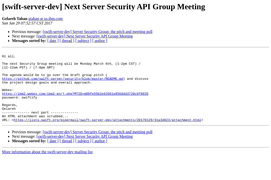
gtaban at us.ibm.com (46, 18)
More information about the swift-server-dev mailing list (47, 166)
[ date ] (53, 40)
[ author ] (99, 40)
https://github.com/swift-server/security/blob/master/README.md (62, 84)
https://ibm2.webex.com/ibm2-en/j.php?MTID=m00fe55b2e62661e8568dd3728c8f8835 (75, 102)
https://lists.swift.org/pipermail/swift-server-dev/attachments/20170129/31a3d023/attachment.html (107, 134)
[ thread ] (67, 40)
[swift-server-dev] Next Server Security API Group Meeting (85, 36)
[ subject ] (83, 40)
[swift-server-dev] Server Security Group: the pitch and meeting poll (98, 32)
